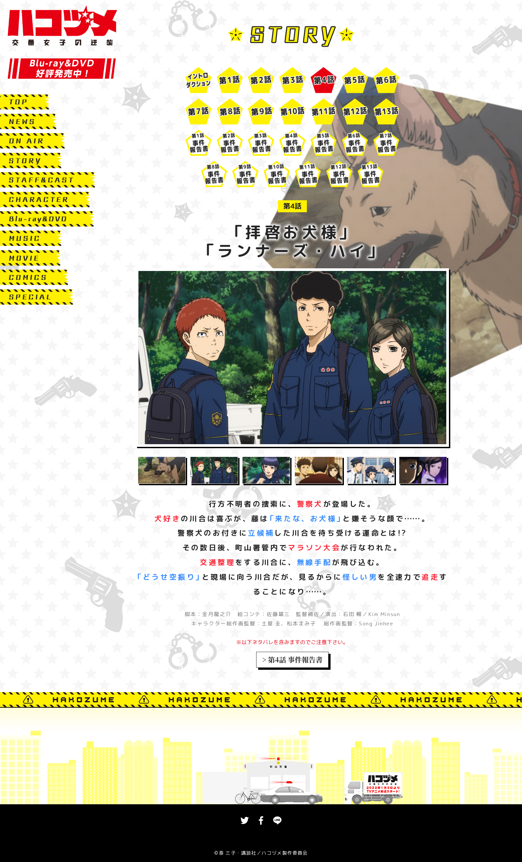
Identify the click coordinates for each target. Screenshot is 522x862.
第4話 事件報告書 (295, 659)
